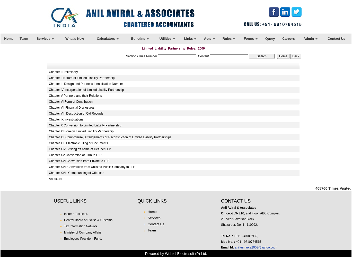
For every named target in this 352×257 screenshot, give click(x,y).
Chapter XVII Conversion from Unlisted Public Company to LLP (92, 167)
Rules (229, 39)
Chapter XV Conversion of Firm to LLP (75, 155)
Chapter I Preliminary (63, 72)
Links (190, 39)
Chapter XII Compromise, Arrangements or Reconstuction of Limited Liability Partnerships (110, 137)
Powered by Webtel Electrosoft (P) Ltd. (176, 254)
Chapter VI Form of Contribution (71, 101)
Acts (209, 39)
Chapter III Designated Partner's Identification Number (86, 84)
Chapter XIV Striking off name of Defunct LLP (80, 149)
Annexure (55, 179)
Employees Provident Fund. (83, 238)
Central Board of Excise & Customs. (88, 220)
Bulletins (140, 39)
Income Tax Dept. (76, 214)
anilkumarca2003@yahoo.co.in (256, 247)
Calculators (107, 39)
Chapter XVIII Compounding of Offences (76, 173)
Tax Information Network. (81, 226)
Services (45, 39)
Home (8, 39)
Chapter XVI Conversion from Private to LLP (79, 161)
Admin (310, 39)
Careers (288, 39)
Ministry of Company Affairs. (83, 232)
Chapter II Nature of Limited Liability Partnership (82, 78)
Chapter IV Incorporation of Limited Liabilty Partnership (86, 90)
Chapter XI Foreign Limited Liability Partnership (81, 131)
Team (24, 39)
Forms (250, 39)
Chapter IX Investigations (66, 119)
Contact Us (336, 39)
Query (270, 39)
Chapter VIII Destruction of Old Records (76, 113)
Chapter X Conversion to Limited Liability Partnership (85, 125)
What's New (74, 39)
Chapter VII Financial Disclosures (71, 107)
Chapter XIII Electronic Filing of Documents (78, 143)
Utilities (167, 39)
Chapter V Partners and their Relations (75, 96)
